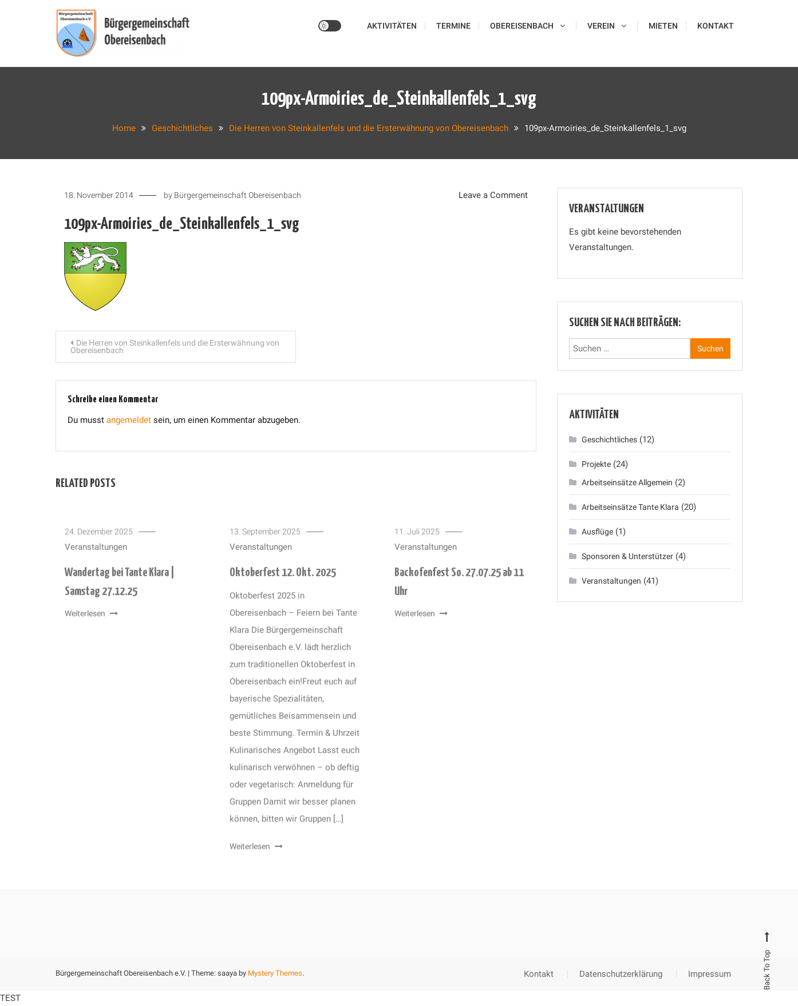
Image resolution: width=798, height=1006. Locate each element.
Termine (453, 25)
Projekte (596, 464)
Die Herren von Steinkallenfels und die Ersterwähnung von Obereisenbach (174, 346)
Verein (601, 25)
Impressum (709, 974)
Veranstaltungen (96, 555)
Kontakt (715, 25)
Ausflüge (597, 531)
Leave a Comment (493, 195)
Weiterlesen (91, 622)
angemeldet (128, 420)
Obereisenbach (522, 25)
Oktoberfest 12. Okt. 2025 (283, 581)
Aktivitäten (392, 25)
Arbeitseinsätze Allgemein (627, 482)
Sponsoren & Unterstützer (627, 556)
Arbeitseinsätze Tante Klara (630, 507)
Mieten (663, 25)
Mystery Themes (275, 973)
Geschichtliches (609, 439)
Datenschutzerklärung (620, 974)
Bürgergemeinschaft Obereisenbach (237, 195)
